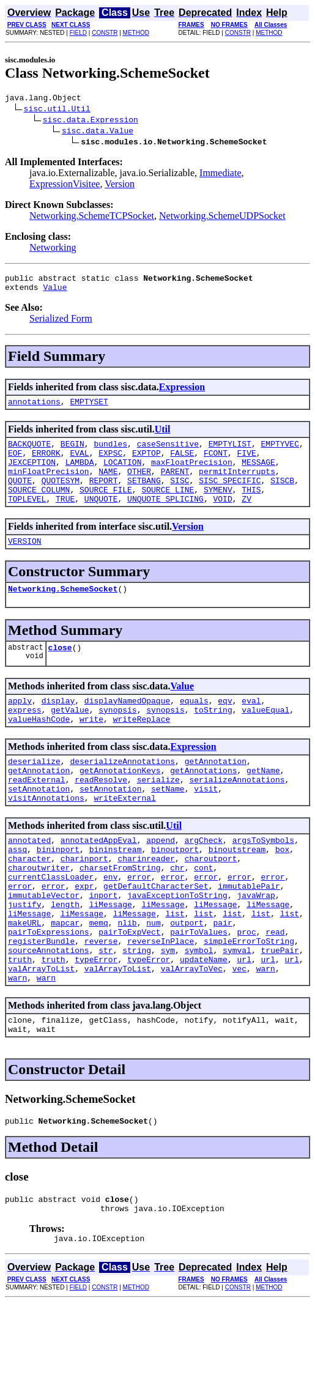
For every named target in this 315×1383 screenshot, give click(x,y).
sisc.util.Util (57, 110)
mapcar (65, 981)
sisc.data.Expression (90, 121)
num (153, 981)
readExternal (36, 815)
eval (251, 727)
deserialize (34, 793)
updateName (204, 1025)
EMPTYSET (89, 408)
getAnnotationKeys (120, 804)
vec (239, 1036)
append (160, 882)
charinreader (146, 904)
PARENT (175, 485)
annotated (29, 882)
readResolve (101, 815)
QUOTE (20, 496)
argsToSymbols (263, 882)
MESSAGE (258, 474)
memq (98, 981)
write (91, 749)
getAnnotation (215, 793)
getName (263, 804)
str (105, 1014)
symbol (199, 1014)
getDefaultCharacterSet (156, 937)
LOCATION (122, 474)
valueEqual (265, 738)
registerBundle (41, 1003)
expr (84, 937)
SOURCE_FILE (106, 507)
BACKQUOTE (29, 452)
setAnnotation (39, 826)
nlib (126, 981)
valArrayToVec (192, 1036)
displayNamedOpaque (127, 727)
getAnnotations (203, 804)
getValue (70, 738)
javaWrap (256, 948)
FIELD (78, 32)
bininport (58, 893)
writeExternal (124, 838)
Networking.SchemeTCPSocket (91, 217)
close (60, 672)
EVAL (79, 463)
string (136, 1014)
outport (187, 981)
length (65, 959)
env (110, 926)
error (139, 926)
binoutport (175, 893)
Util (163, 436)
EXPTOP (146, 463)
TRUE (65, 518)
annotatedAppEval (99, 882)
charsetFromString (120, 915)
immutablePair (249, 937)
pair (222, 981)
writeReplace (142, 749)
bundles (110, 452)
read (274, 992)
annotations (34, 408)
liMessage (110, 959)
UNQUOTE (101, 518)
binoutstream (237, 893)
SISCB (282, 496)
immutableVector (44, 948)
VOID (222, 518)
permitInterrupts (237, 485)
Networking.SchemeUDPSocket (222, 217)
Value (55, 292)
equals (194, 727)
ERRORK (46, 463)
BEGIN (72, 452)
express (25, 738)
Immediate (220, 174)
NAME (107, 485)
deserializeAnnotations (122, 793)
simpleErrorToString (249, 1003)
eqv (225, 727)
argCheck (204, 882)
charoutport (211, 904)
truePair (280, 1014)
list (174, 970)
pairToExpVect (129, 992)
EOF (15, 463)
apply (20, 727)
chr (177, 915)
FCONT (216, 463)
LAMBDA (79, 474)
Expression (182, 392)
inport (103, 948)
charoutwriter (39, 915)
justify (25, 959)
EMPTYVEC (279, 452)
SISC (179, 496)
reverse (101, 1003)
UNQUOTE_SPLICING (165, 518)
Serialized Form (60, 324)
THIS (251, 507)
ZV (246, 518)
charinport (84, 904)
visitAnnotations (46, 838)
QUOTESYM (61, 496)
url (244, 1025)
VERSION (25, 562)
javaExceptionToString (177, 948)
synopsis (117, 738)
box (282, 893)
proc (246, 992)
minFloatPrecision (48, 485)
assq (17, 893)
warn (265, 1036)
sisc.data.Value (97, 132)
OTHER (139, 485)
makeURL (25, 981)
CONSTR (104, 32)
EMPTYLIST (230, 452)
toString (213, 738)
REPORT (103, 496)
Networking (52, 249)
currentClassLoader (51, 926)
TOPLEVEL (27, 518)
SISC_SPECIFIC (230, 496)
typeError (96, 1025)
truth (20, 1025)
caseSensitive (168, 452)
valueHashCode (39, 749)
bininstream (115, 893)
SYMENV (218, 507)
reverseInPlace (160, 1003)
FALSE (182, 463)
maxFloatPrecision (191, 474)
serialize (158, 815)
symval (237, 1014)
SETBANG (144, 496)
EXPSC (110, 463)
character (29, 904)
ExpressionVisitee (64, 185)
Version (120, 185)
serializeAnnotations (236, 815)
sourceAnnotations (48, 1014)
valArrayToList (41, 1036)
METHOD (136, 32)
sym (168, 1014)
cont (203, 915)
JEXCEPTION (32, 474)
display (58, 727)
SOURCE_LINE (167, 507)
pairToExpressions (48, 992)
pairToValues (199, 992)
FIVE (246, 463)
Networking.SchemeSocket (62, 612)
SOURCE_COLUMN (39, 507)
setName (168, 826)
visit (206, 826)
